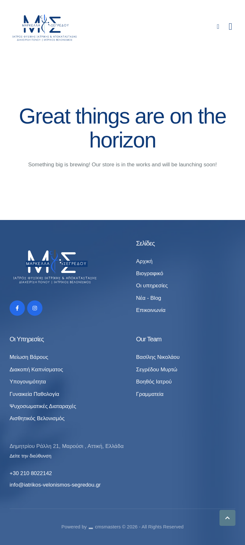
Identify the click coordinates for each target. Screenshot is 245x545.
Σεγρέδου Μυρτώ (156, 370)
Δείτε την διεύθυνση (30, 455)
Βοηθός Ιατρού (154, 382)
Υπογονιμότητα (28, 382)
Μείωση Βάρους (29, 357)
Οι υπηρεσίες (152, 286)
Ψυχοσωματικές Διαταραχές (43, 406)
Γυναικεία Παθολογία (34, 394)
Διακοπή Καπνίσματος (36, 370)
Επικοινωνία (150, 310)
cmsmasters (108, 526)
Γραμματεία (149, 394)
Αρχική (144, 261)
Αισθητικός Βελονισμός (37, 418)
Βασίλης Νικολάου (158, 357)
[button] (227, 518)
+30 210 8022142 (31, 473)
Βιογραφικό (149, 273)
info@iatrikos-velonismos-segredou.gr (55, 485)
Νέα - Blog (148, 298)
